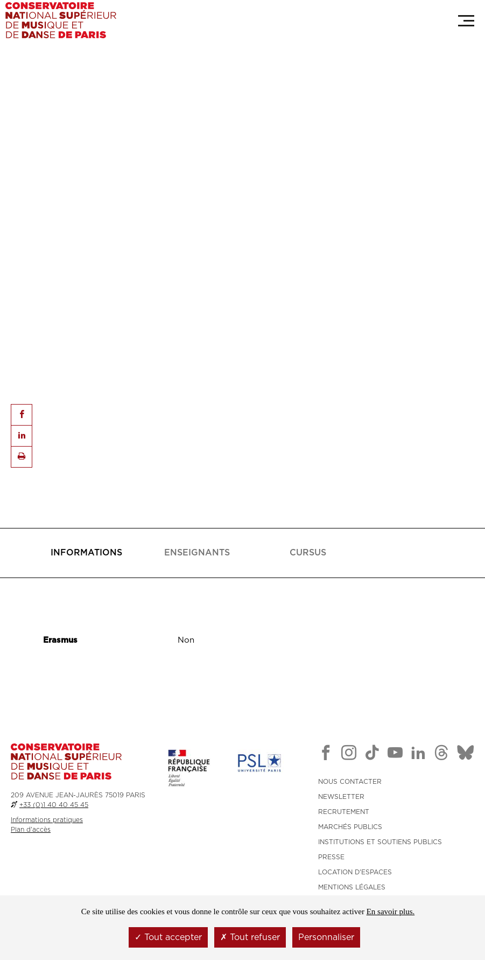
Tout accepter (168, 937)
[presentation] (86, 553)
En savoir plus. (391, 911)
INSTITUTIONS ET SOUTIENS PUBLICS (380, 842)
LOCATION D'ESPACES (355, 872)
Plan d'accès (31, 829)
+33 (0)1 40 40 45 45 (53, 805)
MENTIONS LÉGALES (351, 887)
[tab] (86, 553)
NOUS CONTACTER (350, 781)
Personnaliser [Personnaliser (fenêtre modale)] (326, 937)
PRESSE (331, 857)
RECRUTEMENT (343, 812)
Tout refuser (250, 937)
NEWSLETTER (341, 797)
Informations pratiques (47, 820)
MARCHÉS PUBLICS (350, 827)
